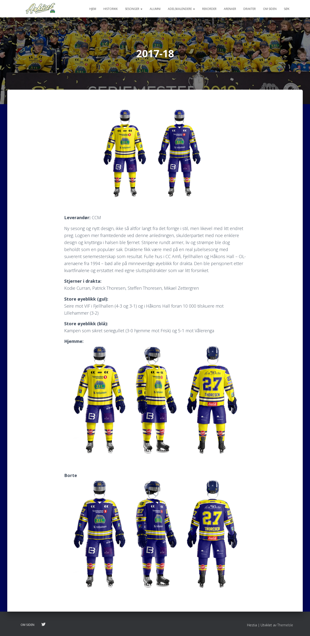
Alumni (155, 9)
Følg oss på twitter (43, 624)
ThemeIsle (285, 625)
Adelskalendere (181, 9)
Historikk (110, 9)
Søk (286, 9)
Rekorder (209, 9)
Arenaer (230, 9)
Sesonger (133, 9)
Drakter (249, 9)
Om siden (270, 9)
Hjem (92, 9)
